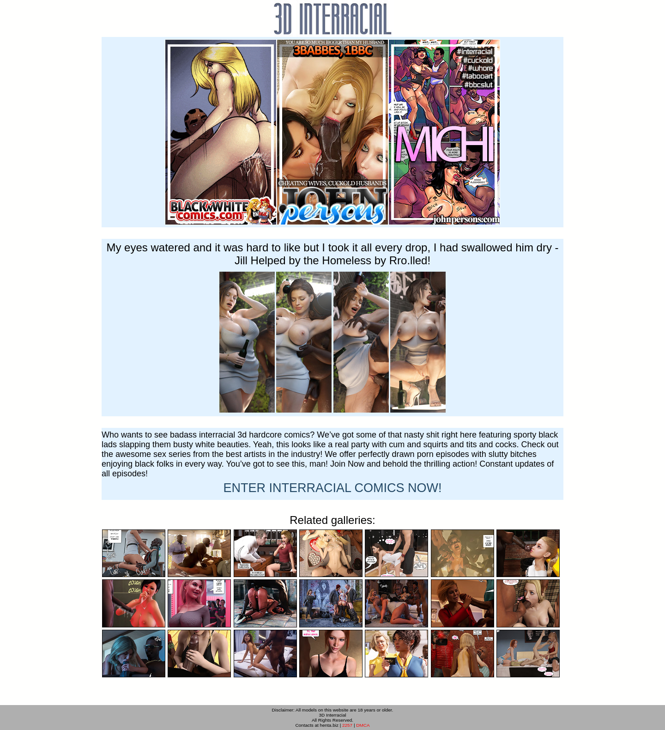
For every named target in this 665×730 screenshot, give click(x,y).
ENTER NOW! (332, 488)
